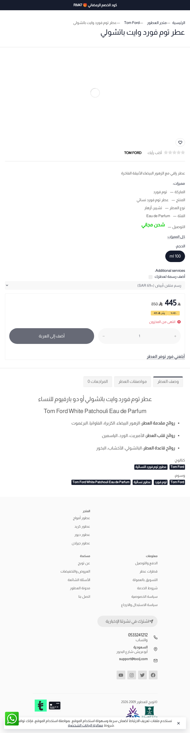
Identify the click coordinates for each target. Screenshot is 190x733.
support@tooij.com (133, 659)
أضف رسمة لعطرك (170, 276)
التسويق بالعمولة (145, 580)
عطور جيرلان (81, 543)
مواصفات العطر (132, 381)
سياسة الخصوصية (144, 596)
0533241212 (138, 635)
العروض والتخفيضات (75, 571)
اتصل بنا (84, 596)
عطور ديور (82, 535)
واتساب (142, 640)
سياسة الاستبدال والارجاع (139, 605)
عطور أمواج (81, 518)
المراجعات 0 (98, 381)
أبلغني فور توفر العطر (166, 356)
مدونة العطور (80, 588)
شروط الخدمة (147, 588)
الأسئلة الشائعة (79, 580)
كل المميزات (176, 237)
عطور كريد (82, 526)
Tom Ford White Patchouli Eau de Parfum (101, 482)
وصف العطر (168, 381)
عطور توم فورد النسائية (151, 467)
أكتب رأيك (155, 153)
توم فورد (161, 482)
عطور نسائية (142, 482)
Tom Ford (177, 467)
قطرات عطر (149, 571)
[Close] (178, 723)
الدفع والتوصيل (146, 563)
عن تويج (84, 563)
